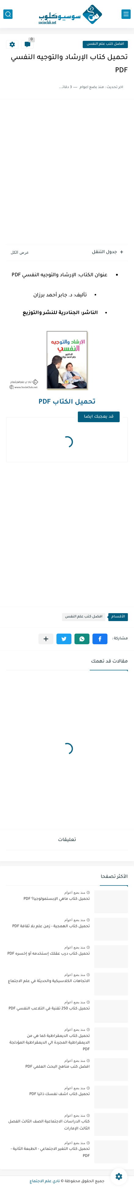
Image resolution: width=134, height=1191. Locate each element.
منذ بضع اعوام (74, 892)
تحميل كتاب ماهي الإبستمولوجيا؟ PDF (57, 899)
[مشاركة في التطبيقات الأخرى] (45, 639)
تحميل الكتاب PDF (67, 402)
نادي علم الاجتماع (45, 1181)
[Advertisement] (67, 172)
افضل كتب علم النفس (105, 44)
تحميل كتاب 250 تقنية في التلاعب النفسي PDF (49, 1009)
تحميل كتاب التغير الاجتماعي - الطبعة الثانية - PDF (50, 1152)
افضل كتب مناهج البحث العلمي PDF (57, 1067)
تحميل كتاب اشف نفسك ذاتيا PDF (59, 1094)
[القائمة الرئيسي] (126, 14)
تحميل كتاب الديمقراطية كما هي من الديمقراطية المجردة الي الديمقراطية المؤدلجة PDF (49, 1043)
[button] (99, 639)
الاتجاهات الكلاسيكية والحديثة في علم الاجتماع (49, 981)
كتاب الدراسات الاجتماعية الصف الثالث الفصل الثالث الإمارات (49, 1125)
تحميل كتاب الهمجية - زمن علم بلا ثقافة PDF (51, 926)
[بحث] (8, 14)
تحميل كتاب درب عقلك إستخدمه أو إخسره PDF (48, 954)
